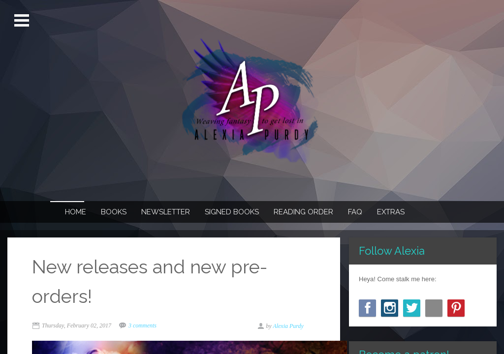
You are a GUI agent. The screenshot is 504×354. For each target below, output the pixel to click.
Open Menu (22, 20)
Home (75, 211)
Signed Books (232, 211)
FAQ (355, 211)
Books (113, 211)
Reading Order (303, 211)
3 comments (142, 325)
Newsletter (165, 211)
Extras (391, 211)
